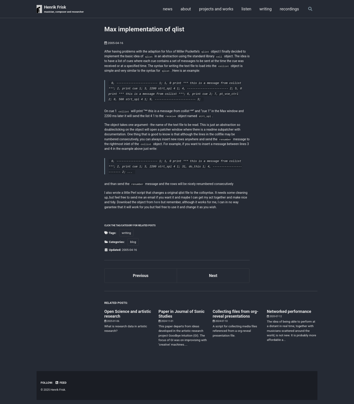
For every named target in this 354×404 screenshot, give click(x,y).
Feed (61, 387)
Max (171, 51)
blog (133, 245)
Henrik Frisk (64, 9)
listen (246, 9)
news (167, 9)
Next (213, 279)
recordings (288, 9)
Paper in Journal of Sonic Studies (181, 318)
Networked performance (289, 315)
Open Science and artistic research (127, 318)
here (174, 206)
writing (265, 9)
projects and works (215, 9)
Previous (141, 279)
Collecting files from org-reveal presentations (235, 318)
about (185, 9)
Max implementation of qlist (144, 29)
